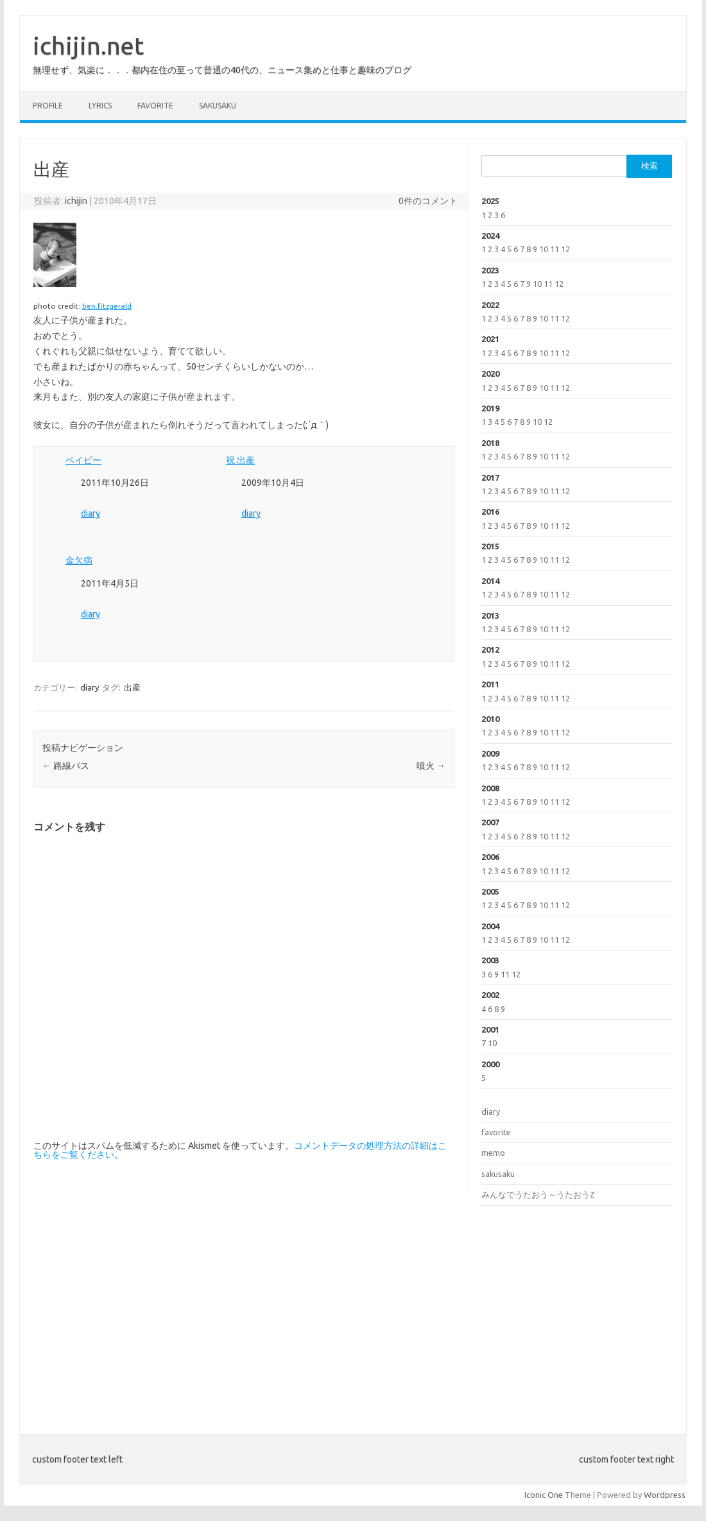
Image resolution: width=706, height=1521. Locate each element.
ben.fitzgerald (107, 306)
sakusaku (217, 105)
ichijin (76, 201)
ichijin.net (88, 45)
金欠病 (78, 560)
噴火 (431, 765)
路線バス (65, 765)
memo (493, 1152)
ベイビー (83, 460)
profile (48, 105)
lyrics (100, 105)
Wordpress (664, 1494)
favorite (155, 105)
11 (554, 249)
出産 (132, 687)
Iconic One (543, 1494)
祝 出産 (240, 460)
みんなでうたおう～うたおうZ (538, 1194)
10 (543, 249)
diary (90, 513)
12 (565, 249)
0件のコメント (428, 201)
